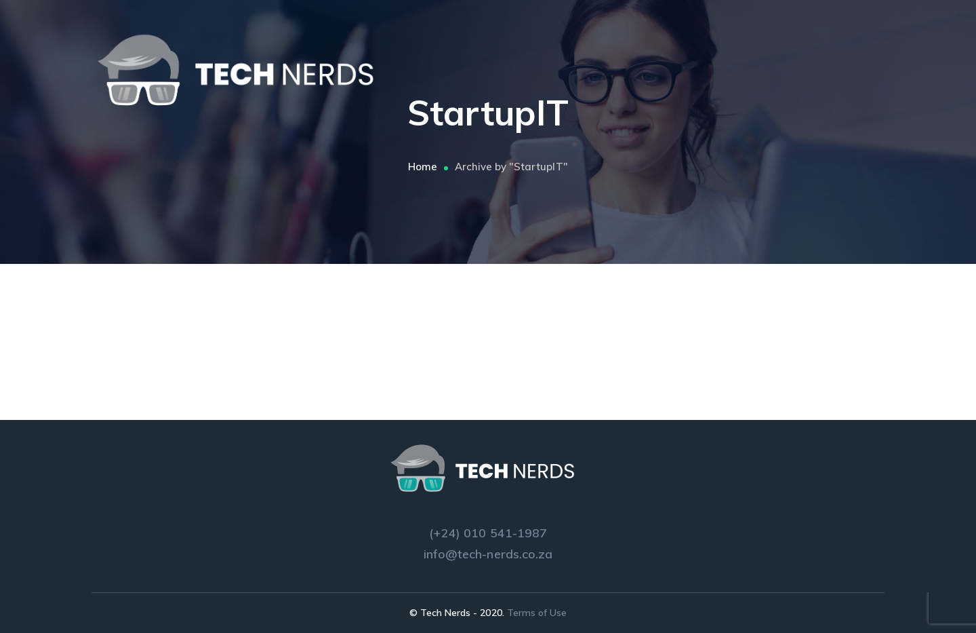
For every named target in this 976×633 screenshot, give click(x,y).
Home (422, 166)
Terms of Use (537, 613)
